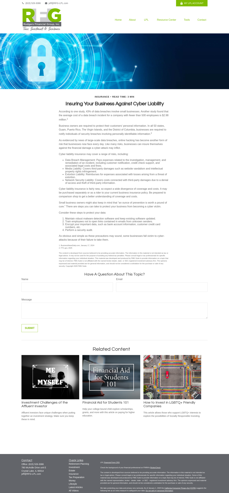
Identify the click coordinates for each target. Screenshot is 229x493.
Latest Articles (76, 487)
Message (26, 299)
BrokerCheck (155, 467)
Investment (74, 467)
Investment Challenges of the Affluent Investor (44, 404)
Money (72, 480)
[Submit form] (29, 328)
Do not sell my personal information (159, 491)
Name (24, 279)
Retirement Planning (79, 464)
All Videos (74, 490)
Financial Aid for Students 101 (105, 402)
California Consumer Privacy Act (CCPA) (180, 488)
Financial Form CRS (112, 462)
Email (119, 279)
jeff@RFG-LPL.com (56, 3)
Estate (72, 470)
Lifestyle (73, 484)
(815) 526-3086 (31, 3)
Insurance (74, 474)
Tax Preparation (76, 477)
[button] (118, 20)
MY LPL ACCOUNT (191, 3)
